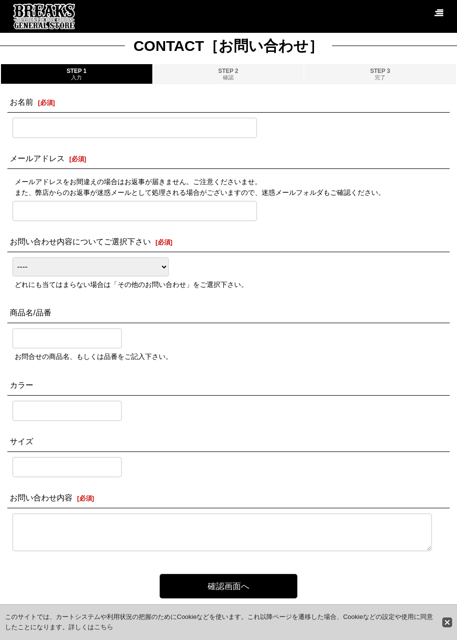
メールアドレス (37, 158)
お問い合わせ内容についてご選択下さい (80, 241)
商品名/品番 (30, 312)
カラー (21, 384)
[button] (438, 13)
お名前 (21, 101)
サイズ (21, 441)
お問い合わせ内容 (41, 497)
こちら (103, 627)
